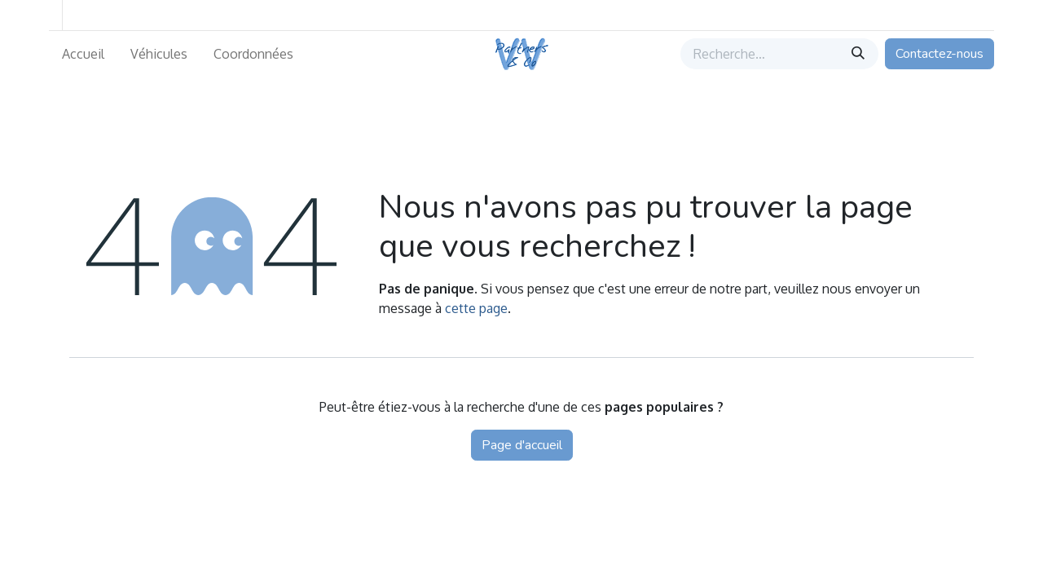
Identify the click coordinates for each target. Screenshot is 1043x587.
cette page (476, 308)
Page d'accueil (522, 445)
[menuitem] (83, 54)
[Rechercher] (859, 53)
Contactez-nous (940, 54)
